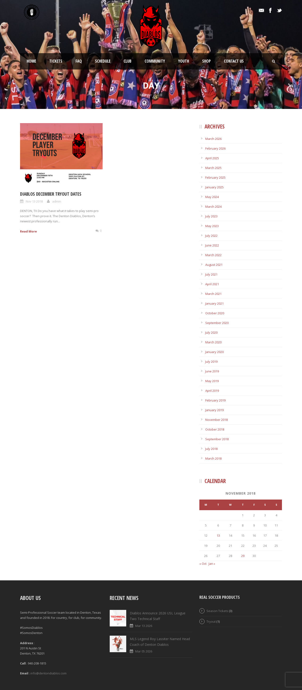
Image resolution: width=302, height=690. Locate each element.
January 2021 (214, 303)
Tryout (211, 621)
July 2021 (211, 274)
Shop (206, 61)
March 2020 (213, 342)
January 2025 (214, 187)
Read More (28, 231)
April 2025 (212, 158)
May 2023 (212, 226)
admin (56, 201)
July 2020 (211, 332)
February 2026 (215, 148)
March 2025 (213, 168)
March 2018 (213, 458)
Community (155, 61)
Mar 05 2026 (143, 651)
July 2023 (211, 216)
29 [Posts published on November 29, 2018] (242, 556)
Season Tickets (217, 611)
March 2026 (213, 139)
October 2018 (214, 429)
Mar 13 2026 (143, 626)
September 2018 (217, 439)
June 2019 (212, 371)
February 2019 (215, 400)
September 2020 (217, 323)
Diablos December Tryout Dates (50, 194)
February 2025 (215, 177)
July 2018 (211, 449)
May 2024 (212, 197)
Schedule (102, 61)
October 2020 (214, 313)
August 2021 (213, 265)
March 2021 (213, 294)
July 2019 (211, 361)
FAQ (79, 61)
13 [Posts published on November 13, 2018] (218, 535)
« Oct (202, 563)
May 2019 (212, 381)
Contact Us (234, 61)
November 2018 (216, 420)
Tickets (55, 61)
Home (31, 61)
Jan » (212, 563)
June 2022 (212, 245)
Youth (183, 61)
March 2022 (213, 255)
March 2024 (213, 206)
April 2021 (212, 284)
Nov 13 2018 (34, 201)
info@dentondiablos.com (48, 673)
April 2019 (212, 390)
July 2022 (211, 235)
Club (127, 61)
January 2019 (214, 410)
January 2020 (214, 352)
